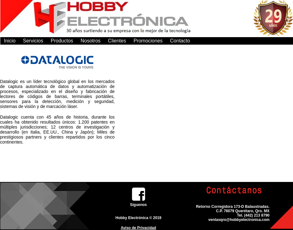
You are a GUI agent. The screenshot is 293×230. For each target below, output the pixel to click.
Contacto (180, 40)
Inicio (10, 40)
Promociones (148, 40)
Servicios (33, 40)
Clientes (117, 40)
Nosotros (91, 40)
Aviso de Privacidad (138, 228)
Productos (62, 40)
